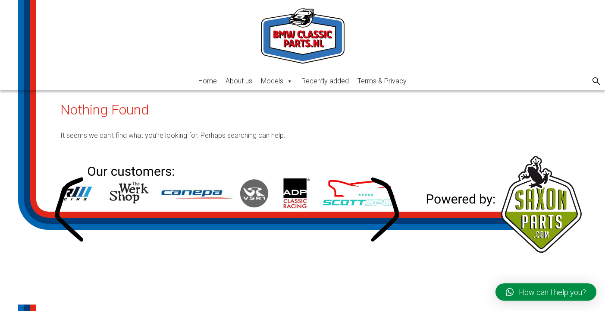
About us (239, 81)
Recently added (325, 81)
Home (207, 81)
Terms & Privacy (382, 81)
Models (277, 81)
